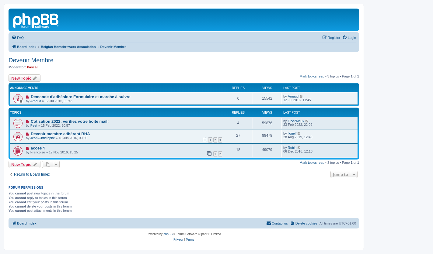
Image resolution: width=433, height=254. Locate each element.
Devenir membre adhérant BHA (60, 134)
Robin (292, 147)
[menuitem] (18, 37)
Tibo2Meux (296, 121)
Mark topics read (312, 76)
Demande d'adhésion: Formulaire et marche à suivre (81, 96)
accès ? (38, 148)
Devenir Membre (31, 60)
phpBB (168, 234)
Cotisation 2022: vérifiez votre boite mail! (70, 121)
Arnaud (35, 101)
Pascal (32, 67)
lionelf (292, 133)
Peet (33, 125)
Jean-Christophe (42, 138)
